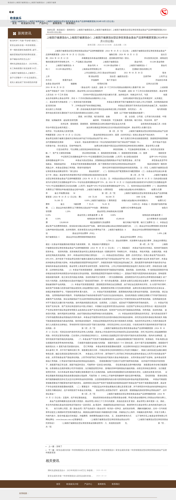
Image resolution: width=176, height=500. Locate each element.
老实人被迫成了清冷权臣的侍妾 (23, 82)
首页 (14, 23)
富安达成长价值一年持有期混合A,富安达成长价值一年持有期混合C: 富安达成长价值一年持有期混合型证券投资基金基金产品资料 (24, 45)
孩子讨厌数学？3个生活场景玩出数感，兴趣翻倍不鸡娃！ (24, 78)
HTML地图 (106, 496)
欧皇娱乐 (61, 30)
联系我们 (70, 23)
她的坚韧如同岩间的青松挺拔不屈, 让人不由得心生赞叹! (24, 54)
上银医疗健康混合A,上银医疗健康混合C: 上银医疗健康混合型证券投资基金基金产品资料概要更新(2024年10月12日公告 (24, 73)
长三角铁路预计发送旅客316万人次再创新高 (24, 68)
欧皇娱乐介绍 (28, 23)
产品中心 (43, 23)
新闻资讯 (57, 23)
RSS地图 (97, 496)
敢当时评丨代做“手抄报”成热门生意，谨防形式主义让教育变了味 (24, 41)
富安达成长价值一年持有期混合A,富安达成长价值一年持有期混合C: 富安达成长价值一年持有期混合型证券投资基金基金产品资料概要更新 (132, 470)
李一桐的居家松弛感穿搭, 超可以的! (24, 50)
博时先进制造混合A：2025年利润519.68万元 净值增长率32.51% (24, 64)
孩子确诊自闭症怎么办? (20, 59)
